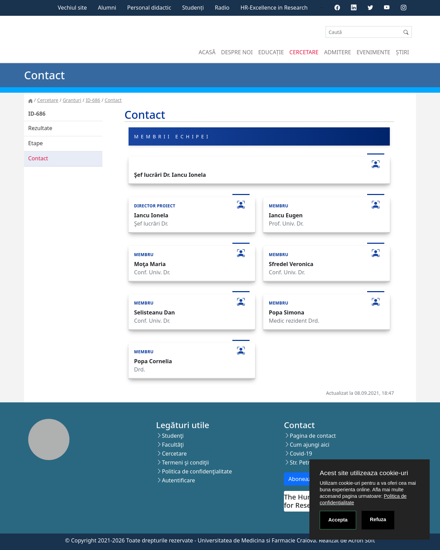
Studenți (193, 7)
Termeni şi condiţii (185, 462)
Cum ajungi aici (309, 444)
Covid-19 (301, 453)
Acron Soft (361, 540)
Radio (222, 7)
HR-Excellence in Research (274, 7)
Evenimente (373, 52)
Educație (271, 52)
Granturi (72, 100)
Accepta (338, 520)
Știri (402, 52)
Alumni (107, 7)
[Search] (363, 32)
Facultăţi (173, 444)
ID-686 (93, 100)
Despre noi (237, 52)
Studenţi (173, 435)
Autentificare (178, 480)
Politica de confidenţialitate (197, 471)
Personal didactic (149, 7)
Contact (113, 100)
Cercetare (304, 52)
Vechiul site (72, 7)
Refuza (378, 519)
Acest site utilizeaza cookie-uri (364, 473)
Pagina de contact (313, 435)
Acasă (207, 52)
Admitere (337, 52)
